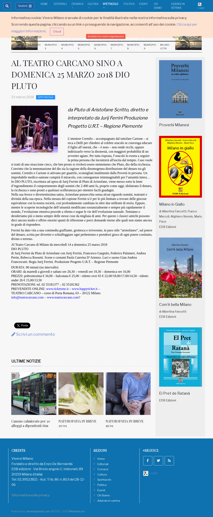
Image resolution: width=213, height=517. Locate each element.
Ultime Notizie (26, 361)
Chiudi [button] (57, 31)
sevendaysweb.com (38, 511)
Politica (129, 4)
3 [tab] (67, 435)
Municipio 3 (51, 46)
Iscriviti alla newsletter (186, 37)
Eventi (143, 4)
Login (201, 5)
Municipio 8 (133, 46)
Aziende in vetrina (178, 5)
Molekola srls (77, 511)
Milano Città (164, 46)
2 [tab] (60, 435)
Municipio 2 (34, 46)
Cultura (93, 4)
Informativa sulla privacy (30, 495)
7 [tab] (91, 435)
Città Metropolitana (188, 46)
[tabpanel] (34, 402)
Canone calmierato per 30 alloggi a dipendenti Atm (30, 423)
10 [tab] (110, 435)
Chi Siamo (158, 5)
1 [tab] (54, 435)
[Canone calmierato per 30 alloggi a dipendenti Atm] (33, 393)
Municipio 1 (18, 46)
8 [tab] (97, 435)
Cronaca (77, 4)
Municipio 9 (150, 46)
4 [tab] (73, 435)
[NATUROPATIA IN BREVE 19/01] (128, 393)
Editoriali (60, 4)
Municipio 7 (117, 46)
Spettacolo (110, 4)
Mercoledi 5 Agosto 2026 (26, 37)
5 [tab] (79, 435)
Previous (8, 402)
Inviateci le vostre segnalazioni (106, 36)
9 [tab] (103, 435)
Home (44, 4)
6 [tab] (85, 435)
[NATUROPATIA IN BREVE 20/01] (81, 393)
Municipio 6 (100, 46)
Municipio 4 (67, 46)
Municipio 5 (84, 46)
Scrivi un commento (33, 334)
